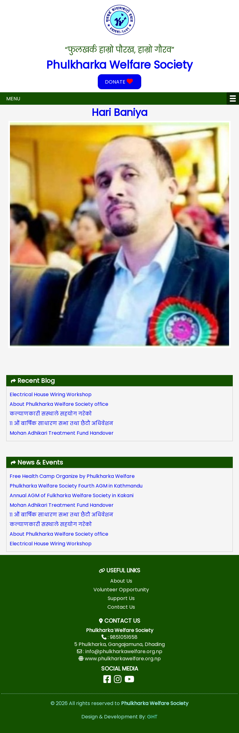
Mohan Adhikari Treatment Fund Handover (62, 433)
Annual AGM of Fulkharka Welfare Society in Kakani (71, 495)
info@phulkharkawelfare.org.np (123, 651)
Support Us (121, 598)
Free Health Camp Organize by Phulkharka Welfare (72, 476)
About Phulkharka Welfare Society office (59, 404)
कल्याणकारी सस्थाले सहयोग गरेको (51, 413)
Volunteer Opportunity (121, 589)
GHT (152, 716)
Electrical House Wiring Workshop (51, 394)
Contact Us (121, 607)
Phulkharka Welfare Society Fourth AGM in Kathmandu (76, 485)
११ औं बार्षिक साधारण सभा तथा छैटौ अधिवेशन (61, 423)
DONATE (119, 81)
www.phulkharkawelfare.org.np (123, 658)
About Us (121, 580)
